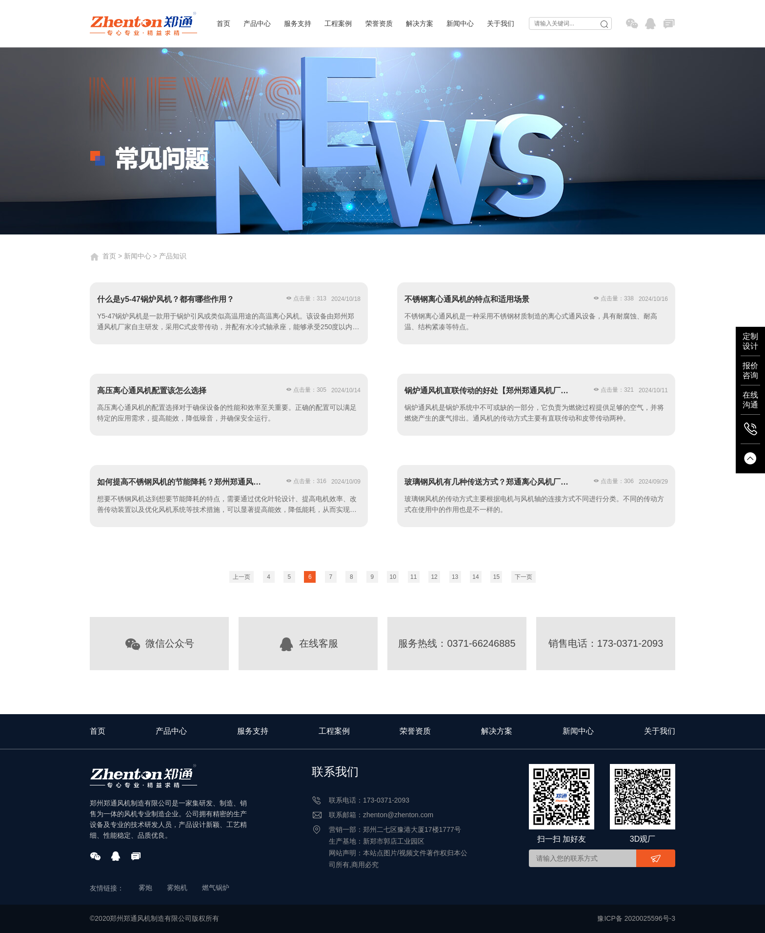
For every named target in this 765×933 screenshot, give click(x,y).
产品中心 (257, 23)
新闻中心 (460, 23)
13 (455, 576)
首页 (223, 23)
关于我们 (500, 23)
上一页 (241, 576)
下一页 (523, 576)
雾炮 (145, 887)
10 (393, 576)
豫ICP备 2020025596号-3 (636, 918)
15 (496, 576)
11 (413, 576)
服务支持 (297, 23)
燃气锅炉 (215, 887)
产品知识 (172, 256)
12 (434, 576)
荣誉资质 (379, 23)
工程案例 (338, 23)
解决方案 (419, 23)
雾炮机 (177, 887)
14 (475, 576)
